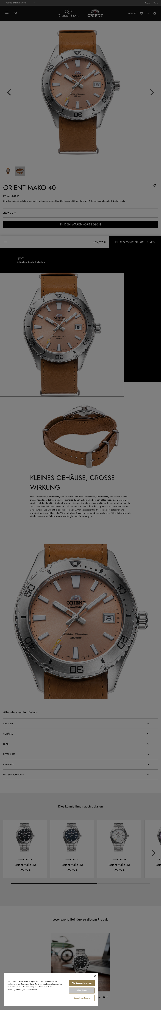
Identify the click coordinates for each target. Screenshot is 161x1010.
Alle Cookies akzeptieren (82, 983)
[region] (51, 989)
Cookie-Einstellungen (82, 998)
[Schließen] (95, 976)
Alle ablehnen (81, 990)
